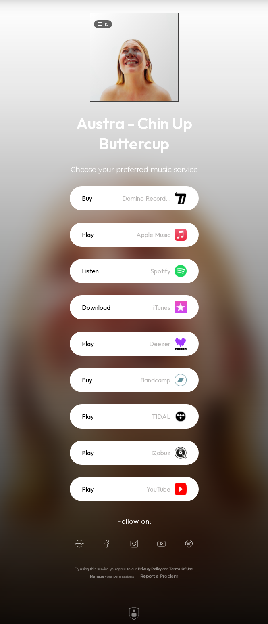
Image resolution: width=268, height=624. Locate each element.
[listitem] (134, 198)
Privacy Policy (149, 569)
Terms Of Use (181, 569)
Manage (97, 576)
